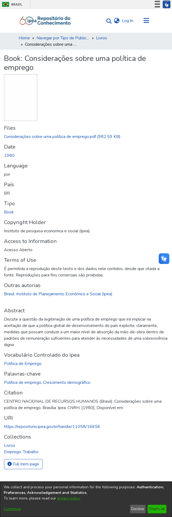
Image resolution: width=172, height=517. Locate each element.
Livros (101, 38)
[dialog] (86, 499)
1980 (9, 155)
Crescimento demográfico (66, 382)
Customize (12, 508)
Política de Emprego (22, 364)
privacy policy (68, 498)
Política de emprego (22, 382)
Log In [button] (128, 21)
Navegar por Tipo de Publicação (63, 38)
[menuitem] (117, 21)
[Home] (45, 20)
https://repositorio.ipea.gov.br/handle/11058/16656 (52, 427)
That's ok (157, 508)
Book (9, 212)
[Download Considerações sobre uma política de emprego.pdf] (62, 137)
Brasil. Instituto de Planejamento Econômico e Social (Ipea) (58, 294)
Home (24, 38)
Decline (137, 508)
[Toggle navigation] (146, 21)
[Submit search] (107, 21)
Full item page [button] (23, 464)
